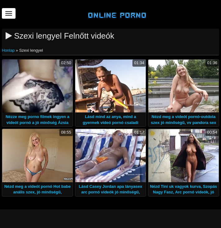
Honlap (9, 50)
